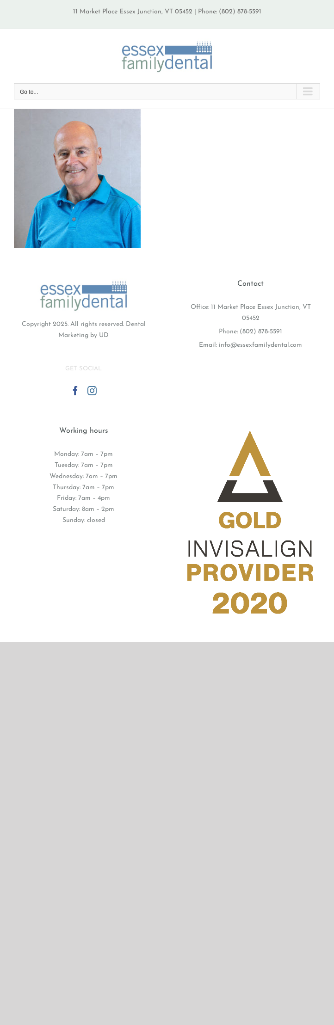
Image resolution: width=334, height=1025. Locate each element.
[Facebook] (75, 390)
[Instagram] (92, 390)
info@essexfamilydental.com (260, 345)
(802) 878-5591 (261, 331)
